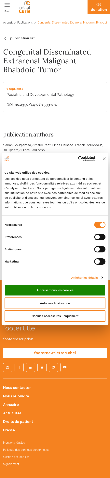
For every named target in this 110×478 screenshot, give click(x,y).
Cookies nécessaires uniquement (55, 316)
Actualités (12, 413)
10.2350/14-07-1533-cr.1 (36, 105)
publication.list (19, 38)
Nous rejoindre (16, 396)
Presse (9, 430)
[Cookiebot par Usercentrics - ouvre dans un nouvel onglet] (78, 158)
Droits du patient (18, 422)
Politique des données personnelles (26, 449)
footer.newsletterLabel (55, 353)
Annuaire (11, 405)
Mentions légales (14, 442)
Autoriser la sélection (55, 303)
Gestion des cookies (16, 456)
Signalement (11, 464)
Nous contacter (17, 388)
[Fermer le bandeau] (104, 158)
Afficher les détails (84, 277)
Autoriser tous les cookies (55, 290)
